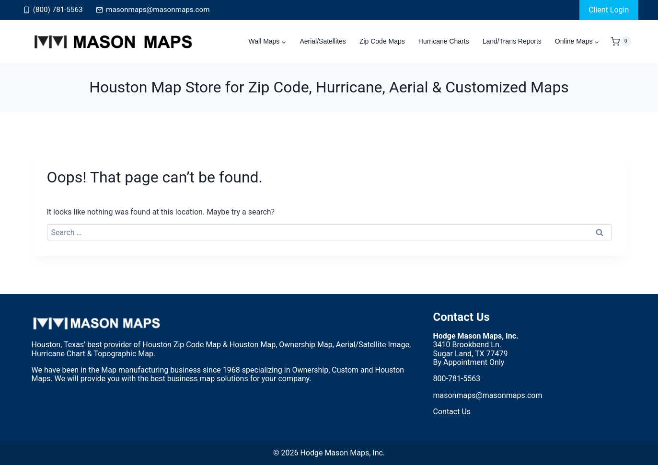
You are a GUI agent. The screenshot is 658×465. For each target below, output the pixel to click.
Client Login (609, 9)
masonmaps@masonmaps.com (488, 395)
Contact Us (461, 317)
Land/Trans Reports (512, 41)
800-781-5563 (457, 378)
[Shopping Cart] (621, 41)
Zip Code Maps (382, 41)
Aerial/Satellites (323, 41)
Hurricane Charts (443, 41)
